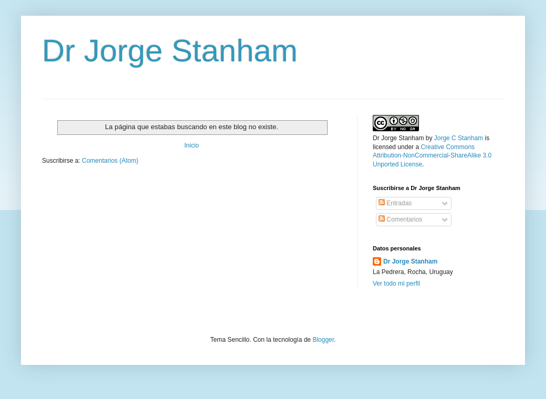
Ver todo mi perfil (396, 283)
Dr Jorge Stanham (170, 50)
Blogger (323, 339)
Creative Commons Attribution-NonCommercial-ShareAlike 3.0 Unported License (432, 156)
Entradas (395, 203)
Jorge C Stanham (458, 138)
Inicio (191, 145)
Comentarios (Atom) (110, 160)
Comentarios (400, 219)
